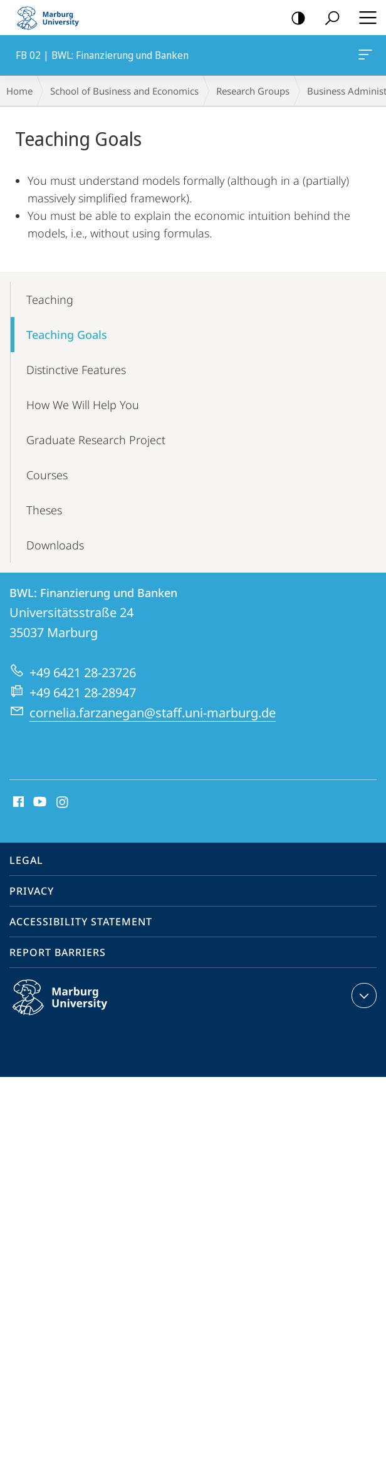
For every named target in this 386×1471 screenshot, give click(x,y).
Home (19, 91)
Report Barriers (57, 952)
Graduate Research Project (95, 439)
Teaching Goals (66, 334)
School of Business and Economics (124, 91)
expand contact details (362, 995)
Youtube (38, 802)
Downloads (55, 545)
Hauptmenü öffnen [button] (364, 17)
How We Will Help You (82, 404)
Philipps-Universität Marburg (73, 1007)
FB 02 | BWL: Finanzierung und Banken (364, 57)
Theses (44, 509)
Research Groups (253, 91)
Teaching (49, 299)
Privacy (31, 891)
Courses (47, 474)
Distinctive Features (76, 369)
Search (328, 18)
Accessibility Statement (80, 921)
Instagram (63, 802)
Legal (26, 860)
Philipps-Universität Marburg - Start (53, 17)
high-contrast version (294, 18)
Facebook (17, 802)
